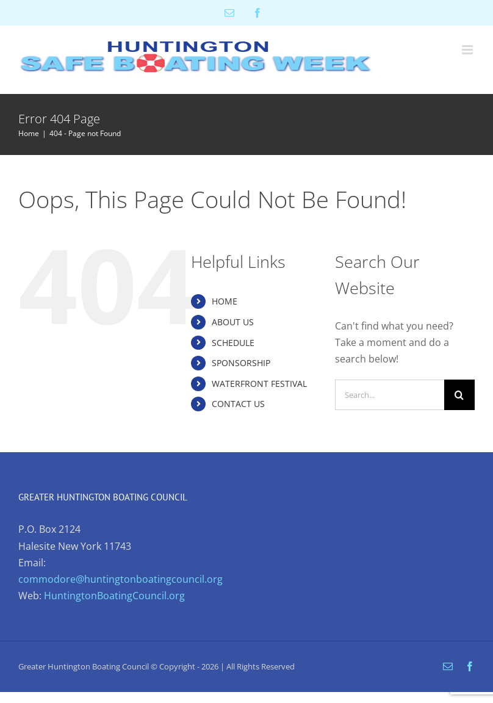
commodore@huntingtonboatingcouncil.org (120, 579)
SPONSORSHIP (241, 363)
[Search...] (389, 395)
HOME (224, 301)
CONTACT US (238, 403)
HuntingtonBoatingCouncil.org (114, 595)
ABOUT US (233, 322)
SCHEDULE (233, 342)
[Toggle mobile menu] (468, 49)
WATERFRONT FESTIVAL (259, 383)
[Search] (459, 395)
